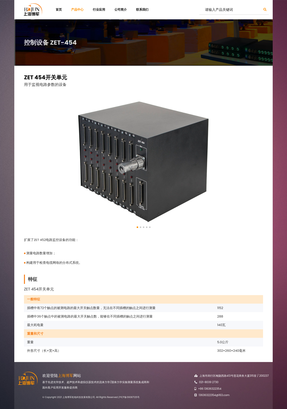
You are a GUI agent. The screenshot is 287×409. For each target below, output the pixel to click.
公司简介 (120, 9)
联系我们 (142, 9)
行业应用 (99, 9)
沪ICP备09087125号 (129, 397)
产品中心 (77, 9)
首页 (59, 9)
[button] (137, 227)
